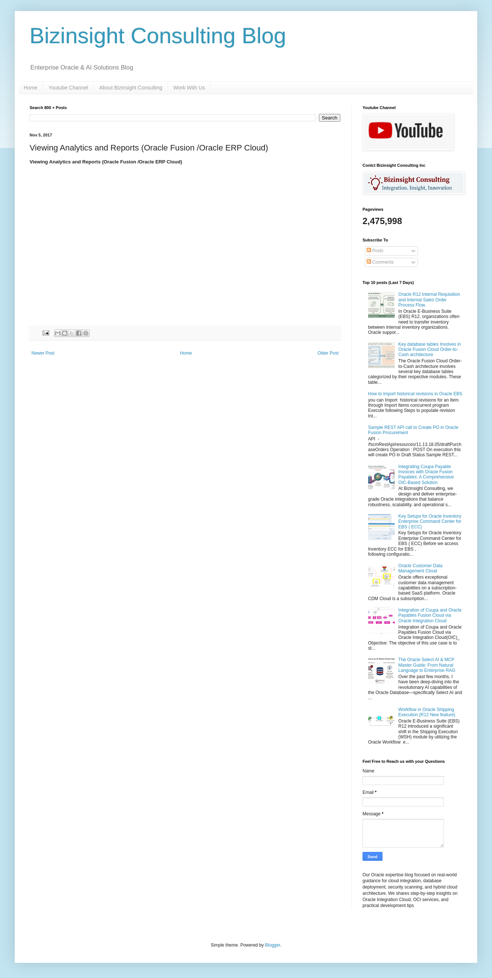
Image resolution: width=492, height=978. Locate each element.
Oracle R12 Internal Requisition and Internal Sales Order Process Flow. (429, 300)
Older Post (327, 353)
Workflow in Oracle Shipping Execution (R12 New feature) (426, 712)
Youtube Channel (68, 88)
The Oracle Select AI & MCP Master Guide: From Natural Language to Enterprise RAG (426, 665)
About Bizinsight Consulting (130, 88)
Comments (380, 262)
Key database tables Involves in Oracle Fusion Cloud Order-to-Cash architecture (429, 350)
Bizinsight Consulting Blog (158, 35)
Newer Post (42, 353)
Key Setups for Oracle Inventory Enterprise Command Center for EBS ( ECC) (429, 521)
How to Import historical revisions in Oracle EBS (415, 393)
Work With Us (189, 88)
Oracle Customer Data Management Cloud (420, 568)
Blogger (272, 945)
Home (30, 88)
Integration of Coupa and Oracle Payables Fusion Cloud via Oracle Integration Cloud (430, 615)
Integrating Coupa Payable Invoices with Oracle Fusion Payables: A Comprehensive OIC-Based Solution (426, 474)
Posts (375, 250)
